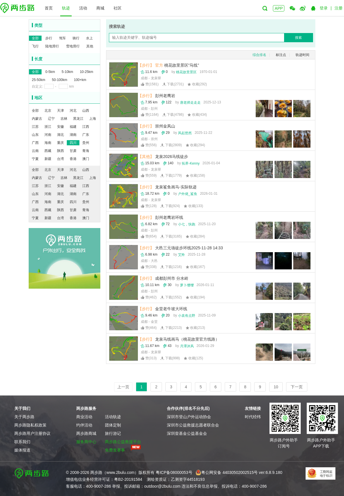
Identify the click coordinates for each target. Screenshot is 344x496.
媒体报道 (22, 450)
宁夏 (35, 159)
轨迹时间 (302, 55)
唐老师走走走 (190, 103)
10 (276, 387)
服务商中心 (86, 441)
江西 (85, 127)
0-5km (50, 72)
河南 (47, 135)
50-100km (59, 80)
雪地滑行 (73, 46)
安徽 (60, 127)
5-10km (67, 72)
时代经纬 (253, 416)
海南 (47, 143)
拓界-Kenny (191, 163)
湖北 (60, 135)
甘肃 (73, 151)
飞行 (35, 46)
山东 (35, 135)
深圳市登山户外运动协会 (189, 416)
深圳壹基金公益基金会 (187, 433)
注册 (339, 8)
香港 (73, 159)
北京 (47, 111)
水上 (89, 38)
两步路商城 (86, 433)
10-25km (86, 72)
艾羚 (181, 255)
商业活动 (84, 416)
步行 (48, 38)
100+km (80, 80)
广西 (35, 143)
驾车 (62, 38)
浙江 (47, 127)
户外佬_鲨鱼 (187, 194)
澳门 (85, 159)
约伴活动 (84, 425)
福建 (73, 127)
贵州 (85, 143)
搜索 (298, 38)
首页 (49, 8)
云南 (35, 151)
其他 (89, 46)
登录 (324, 8)
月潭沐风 (187, 346)
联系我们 (22, 441)
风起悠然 (185, 133)
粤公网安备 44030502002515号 (227, 472)
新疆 (47, 159)
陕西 (60, 151)
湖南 (73, 135)
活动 (83, 8)
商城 (100, 8)
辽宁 (51, 119)
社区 (118, 8)
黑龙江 (78, 119)
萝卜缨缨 (187, 285)
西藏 (47, 151)
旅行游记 (113, 433)
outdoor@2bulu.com (162, 486)
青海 (85, 151)
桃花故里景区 (186, 72)
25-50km (38, 80)
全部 (35, 38)
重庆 (60, 143)
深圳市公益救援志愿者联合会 (193, 425)
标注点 (281, 55)
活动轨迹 (113, 416)
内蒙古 (37, 119)
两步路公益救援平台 (123, 441)
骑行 (76, 38)
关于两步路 (24, 416)
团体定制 (113, 425)
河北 (73, 111)
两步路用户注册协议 (32, 433)
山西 (85, 111)
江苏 (35, 127)
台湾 (60, 159)
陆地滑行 (52, 46)
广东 (85, 135)
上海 (92, 119)
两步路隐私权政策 (30, 425)
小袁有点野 (186, 316)
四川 (73, 143)
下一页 (297, 387)
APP (279, 8)
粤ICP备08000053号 (174, 472)
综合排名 (259, 55)
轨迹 (66, 8)
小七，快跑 (186, 224)
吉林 (63, 119)
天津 (60, 111)
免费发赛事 (115, 450)
